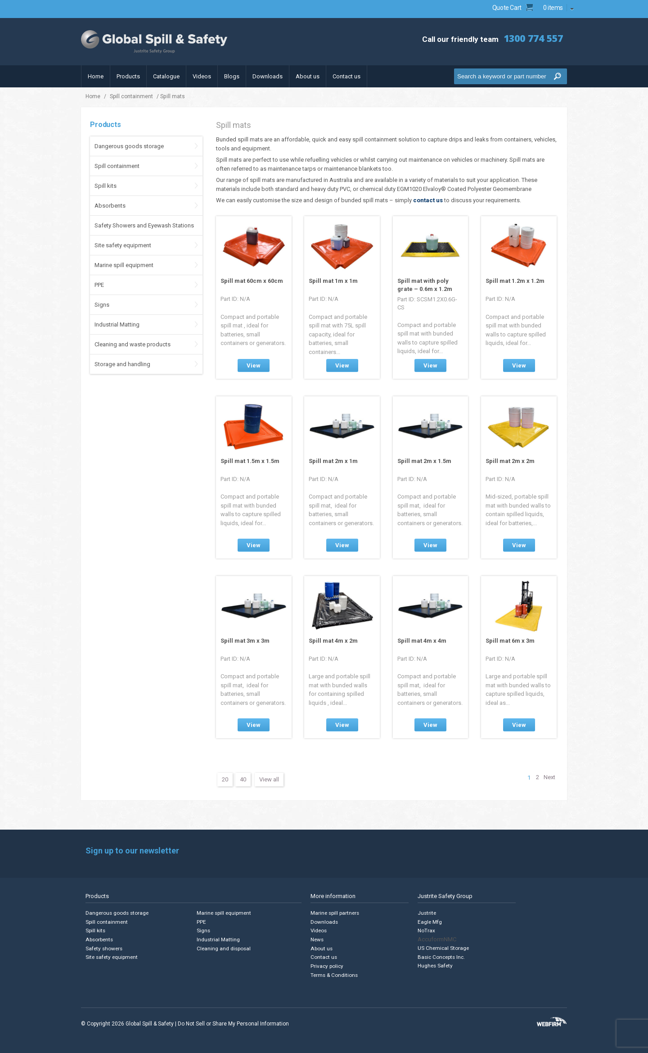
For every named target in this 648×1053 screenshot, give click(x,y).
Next (549, 777)
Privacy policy (326, 964)
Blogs (231, 76)
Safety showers (104, 947)
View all (269, 779)
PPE (99, 284)
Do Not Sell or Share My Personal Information (233, 1021)
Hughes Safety (435, 964)
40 (243, 779)
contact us (428, 200)
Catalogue (166, 76)
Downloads (267, 76)
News (317, 939)
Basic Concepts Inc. (441, 956)
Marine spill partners (335, 913)
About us (308, 76)
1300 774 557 (529, 38)
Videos (202, 76)
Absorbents (110, 205)
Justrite (427, 913)
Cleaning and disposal (223, 947)
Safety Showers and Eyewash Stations (144, 225)
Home (96, 76)
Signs (101, 304)
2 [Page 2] (535, 777)
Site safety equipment (122, 245)
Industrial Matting (117, 324)
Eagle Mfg (429, 922)
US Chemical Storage (443, 947)
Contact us (346, 76)
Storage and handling (122, 364)
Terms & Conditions (334, 973)
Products (128, 76)
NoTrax (426, 930)
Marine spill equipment (123, 265)
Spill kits (105, 185)
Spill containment (131, 96)
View (254, 365)
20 (225, 779)
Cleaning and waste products (132, 344)
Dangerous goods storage (129, 146)
